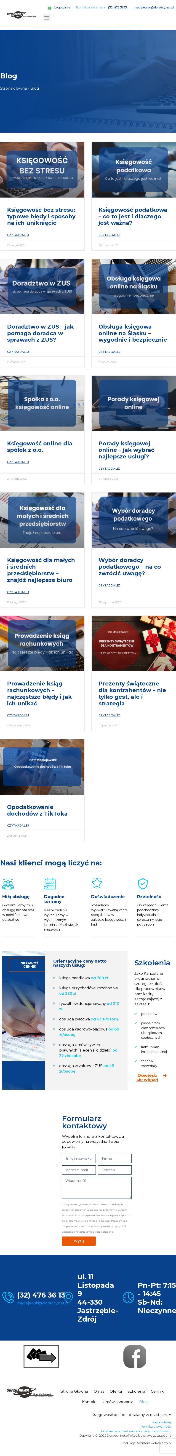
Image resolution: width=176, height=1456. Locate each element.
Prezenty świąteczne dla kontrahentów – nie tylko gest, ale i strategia (132, 693)
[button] (47, 17)
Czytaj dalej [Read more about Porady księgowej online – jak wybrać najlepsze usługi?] (109, 468)
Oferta (116, 1391)
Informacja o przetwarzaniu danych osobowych (136, 1431)
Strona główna (13, 88)
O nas (99, 1391)
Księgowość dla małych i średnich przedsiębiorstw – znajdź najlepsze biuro (41, 570)
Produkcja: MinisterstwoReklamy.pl (145, 1443)
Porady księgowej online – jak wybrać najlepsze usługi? (126, 450)
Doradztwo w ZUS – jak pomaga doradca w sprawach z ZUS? (40, 333)
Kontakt (89, 1402)
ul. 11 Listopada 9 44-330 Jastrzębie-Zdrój (97, 1297)
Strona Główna (74, 1391)
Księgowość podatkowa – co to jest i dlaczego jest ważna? (133, 216)
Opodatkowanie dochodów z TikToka (37, 810)
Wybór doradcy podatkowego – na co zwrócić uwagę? (130, 567)
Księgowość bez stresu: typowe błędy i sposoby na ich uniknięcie (41, 216)
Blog (143, 1402)
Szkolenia (136, 1391)
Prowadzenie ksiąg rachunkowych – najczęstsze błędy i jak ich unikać (39, 693)
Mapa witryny (161, 1422)
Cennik (157, 1391)
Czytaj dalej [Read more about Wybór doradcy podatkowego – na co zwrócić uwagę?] (109, 585)
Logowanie (62, 7)
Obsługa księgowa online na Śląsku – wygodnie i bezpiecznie (133, 333)
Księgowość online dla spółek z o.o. (39, 446)
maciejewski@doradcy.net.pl (43, 1303)
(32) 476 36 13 (41, 1295)
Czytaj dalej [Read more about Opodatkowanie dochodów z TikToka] (18, 825)
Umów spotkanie (118, 1402)
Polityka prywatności (156, 1426)
